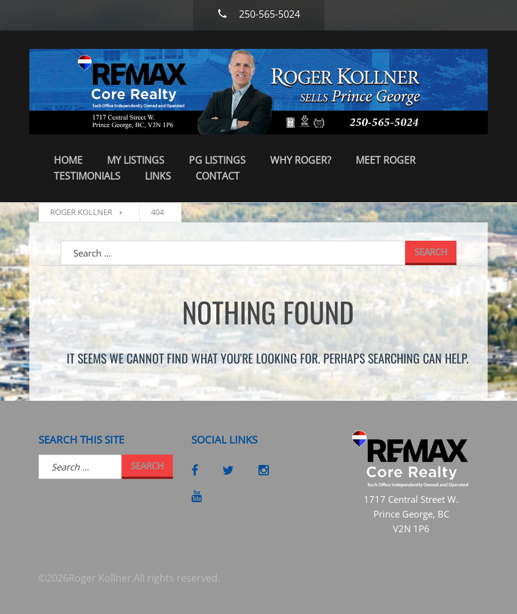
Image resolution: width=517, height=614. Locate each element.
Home (68, 160)
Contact (218, 176)
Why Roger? (300, 160)
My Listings (135, 160)
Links (158, 176)
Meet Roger (386, 160)
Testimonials (87, 176)
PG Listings (217, 160)
